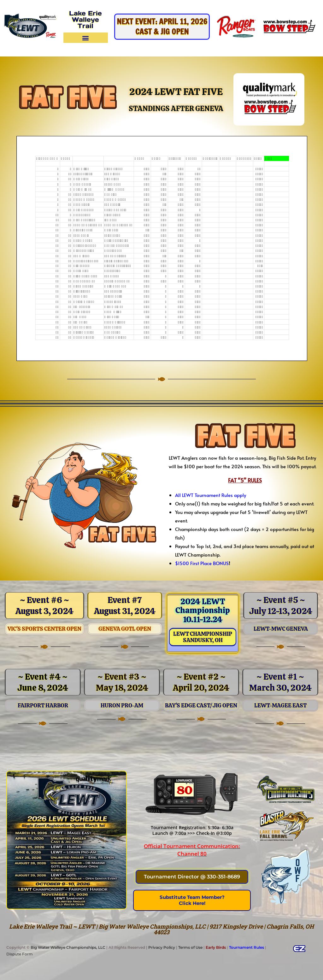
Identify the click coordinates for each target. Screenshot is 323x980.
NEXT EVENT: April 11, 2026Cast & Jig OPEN (162, 26)
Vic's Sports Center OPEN (44, 628)
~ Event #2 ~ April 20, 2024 (201, 682)
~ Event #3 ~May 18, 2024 (122, 682)
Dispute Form (19, 954)
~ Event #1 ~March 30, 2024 (280, 682)
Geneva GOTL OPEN (124, 628)
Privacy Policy (161, 947)
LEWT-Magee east (280, 705)
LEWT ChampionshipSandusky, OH (202, 637)
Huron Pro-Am (122, 705)
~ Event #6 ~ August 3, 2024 (44, 605)
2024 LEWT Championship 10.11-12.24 (202, 610)
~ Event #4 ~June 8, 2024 (42, 682)
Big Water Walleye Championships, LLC (68, 947)
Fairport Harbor (43, 705)
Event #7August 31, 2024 (125, 605)
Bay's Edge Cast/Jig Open (201, 705)
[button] (85, 37)
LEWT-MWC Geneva (281, 628)
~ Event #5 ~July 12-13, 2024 (280, 605)
